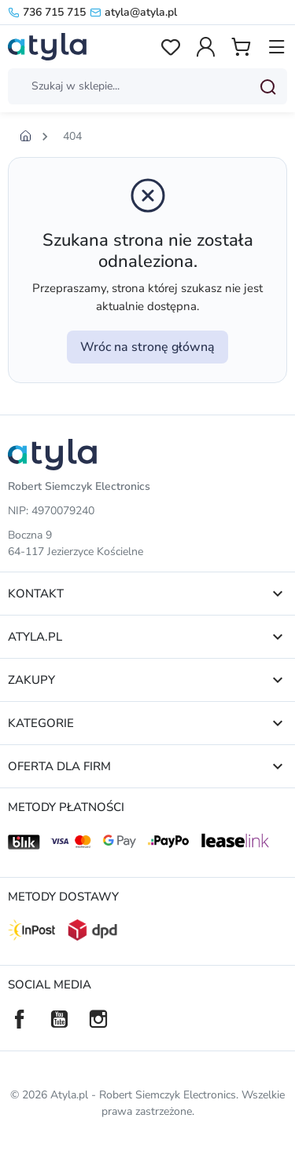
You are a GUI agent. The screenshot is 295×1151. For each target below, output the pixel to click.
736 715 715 (47, 12)
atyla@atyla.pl (133, 12)
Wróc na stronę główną (147, 347)
